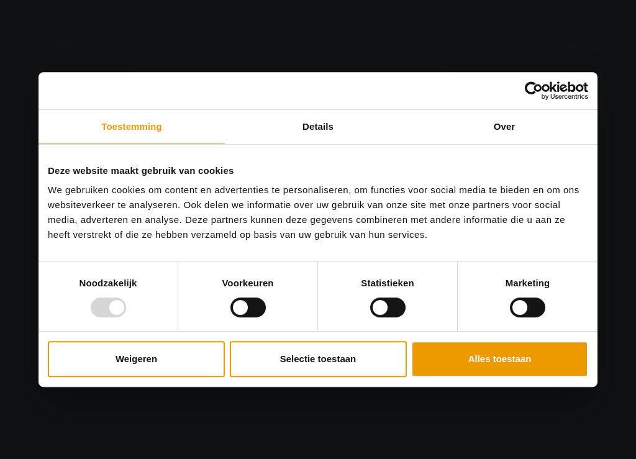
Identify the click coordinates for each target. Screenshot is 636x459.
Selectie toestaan (318, 358)
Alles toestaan (500, 358)
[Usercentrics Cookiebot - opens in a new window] (533, 90)
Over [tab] (505, 126)
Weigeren (136, 358)
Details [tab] (318, 126)
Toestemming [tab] (131, 126)
